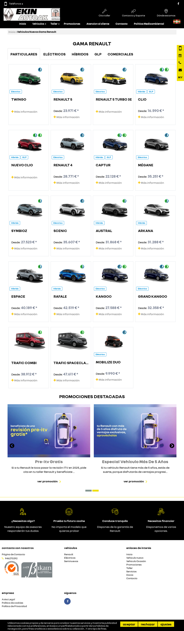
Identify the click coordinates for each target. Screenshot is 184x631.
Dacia (129, 575)
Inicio (22, 23)
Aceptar (129, 624)
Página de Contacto (13, 554)
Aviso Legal (8, 599)
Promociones (72, 23)
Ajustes (165, 624)
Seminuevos (71, 561)
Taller (54, 23)
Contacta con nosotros (18, 548)
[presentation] (12, 446)
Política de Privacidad (14, 606)
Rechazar (148, 624)
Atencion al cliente (97, 23)
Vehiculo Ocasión (136, 561)
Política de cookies (12, 602)
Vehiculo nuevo (134, 557)
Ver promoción (47, 481)
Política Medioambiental (149, 23)
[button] (88, 490)
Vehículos (38, 23)
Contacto (122, 23)
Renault (68, 554)
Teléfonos (12, 3)
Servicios (131, 571)
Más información (24, 111)
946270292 (11, 558)
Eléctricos (69, 557)
